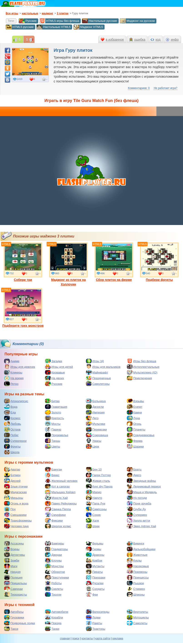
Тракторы (95, 628)
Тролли (53, 594)
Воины (12, 549)
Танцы (52, 440)
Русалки (94, 583)
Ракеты (94, 623)
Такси (11, 628)
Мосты (52, 423)
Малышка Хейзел (60, 492)
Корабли (54, 617)
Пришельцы (15, 583)
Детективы (14, 554)
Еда (10, 412)
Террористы (15, 594)
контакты (87, 638)
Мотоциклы (138, 617)
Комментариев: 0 (139, 88)
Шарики (135, 446)
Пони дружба (139, 503)
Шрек (93, 526)
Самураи (13, 588)
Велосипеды (97, 611)
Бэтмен (12, 475)
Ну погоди (137, 497)
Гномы (93, 549)
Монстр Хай (56, 497)
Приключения (139, 378)
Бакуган (53, 469)
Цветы (52, 446)
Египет (134, 406)
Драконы (95, 554)
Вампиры (54, 543)
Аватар (12, 469)
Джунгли (95, 406)
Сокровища (97, 435)
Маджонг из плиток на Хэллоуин (68, 264)
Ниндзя (12, 571)
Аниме (11, 361)
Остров (12, 429)
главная (65, 638)
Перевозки (96, 429)
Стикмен (136, 588)
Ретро (11, 383)
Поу (10, 509)
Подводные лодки (19, 623)
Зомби (11, 560)
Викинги (135, 543)
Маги (10, 566)
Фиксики (54, 520)
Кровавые (55, 372)
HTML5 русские (20, 27)
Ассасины (14, 543)
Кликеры (13, 372)
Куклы (134, 560)
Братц (134, 469)
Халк (92, 520)
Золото (53, 412)
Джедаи (53, 554)
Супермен (137, 514)
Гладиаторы (56, 549)
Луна (133, 418)
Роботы (53, 583)
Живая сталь (98, 480)
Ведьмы (94, 543)
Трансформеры (18, 520)
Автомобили (56, 611)
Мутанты (95, 566)
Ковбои (94, 560)
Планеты (136, 429)
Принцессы (138, 577)
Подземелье (56, 435)
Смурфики (55, 514)
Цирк (92, 446)
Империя (95, 412)
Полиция (13, 577)
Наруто (94, 497)
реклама (117, 638)
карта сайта (102, 638)
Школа (12, 452)
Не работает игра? (165, 88)
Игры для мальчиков (103, 366)
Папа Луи (95, 503)
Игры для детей (59, 366)
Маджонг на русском (137, 20)
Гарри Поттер (98, 475)
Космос (12, 418)
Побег (11, 435)
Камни (134, 412)
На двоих (54, 378)
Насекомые (138, 566)
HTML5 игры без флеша (59, 20)
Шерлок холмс (58, 526)
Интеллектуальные (143, 366)
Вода (10, 406)
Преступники (57, 577)
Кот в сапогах (57, 486)
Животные (137, 554)
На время (14, 378)
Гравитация (56, 406)
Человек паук (16, 526)
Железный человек (61, 480)
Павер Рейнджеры (61, 503)
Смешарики (15, 514)
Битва (52, 401)
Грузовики (14, 617)
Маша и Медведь (142, 492)
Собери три (23, 262)
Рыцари (135, 583)
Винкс (52, 475)
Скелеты (54, 588)
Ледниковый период (144, 486)
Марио (93, 492)
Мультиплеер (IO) (142, 372)
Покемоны (137, 571)
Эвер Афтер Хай (141, 526)
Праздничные (98, 378)
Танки (52, 628)
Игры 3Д (95, 361)
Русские (27, 20)
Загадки (53, 361)
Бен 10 (94, 469)
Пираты (94, 571)
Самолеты (137, 623)
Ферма (135, 440)
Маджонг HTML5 (88, 27)
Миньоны (13, 497)
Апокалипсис (16, 401)
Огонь (134, 423)
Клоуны (53, 560)
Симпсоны (96, 509)
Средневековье (141, 435)
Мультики (95, 423)
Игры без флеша (141, 361)
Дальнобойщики (141, 549)
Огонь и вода (16, 503)
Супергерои (15, 440)
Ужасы (93, 440)
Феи (92, 594)
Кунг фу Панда (99, 486)
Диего (134, 475)
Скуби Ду (136, 509)
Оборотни (55, 571)
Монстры (54, 566)
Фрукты (12, 446)
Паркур (53, 429)
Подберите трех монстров (23, 307)
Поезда (53, 623)
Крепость (54, 418)
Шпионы (136, 594)
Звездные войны (141, 480)
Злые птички (16, 486)
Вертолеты (137, 611)
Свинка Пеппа (58, 509)
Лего (92, 418)
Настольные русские (99, 20)
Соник (93, 514)
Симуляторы (98, 383)
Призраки (95, 577)
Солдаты (95, 588)
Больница (96, 401)
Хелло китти (138, 520)
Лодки (93, 617)
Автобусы (14, 611)
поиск (75, 638)
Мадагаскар (15, 492)
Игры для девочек (19, 366)
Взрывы (135, 401)
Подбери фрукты (159, 262)
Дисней (12, 480)
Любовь (12, 423)
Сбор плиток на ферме (114, 262)
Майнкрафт (97, 372)
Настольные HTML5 (53, 27)
